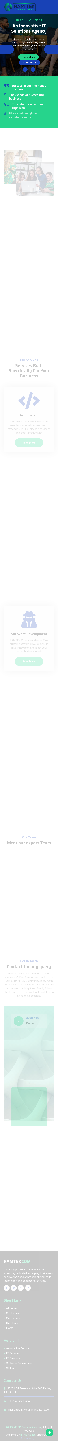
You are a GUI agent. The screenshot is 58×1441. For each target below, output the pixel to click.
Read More (28, 57)
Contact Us (30, 62)
